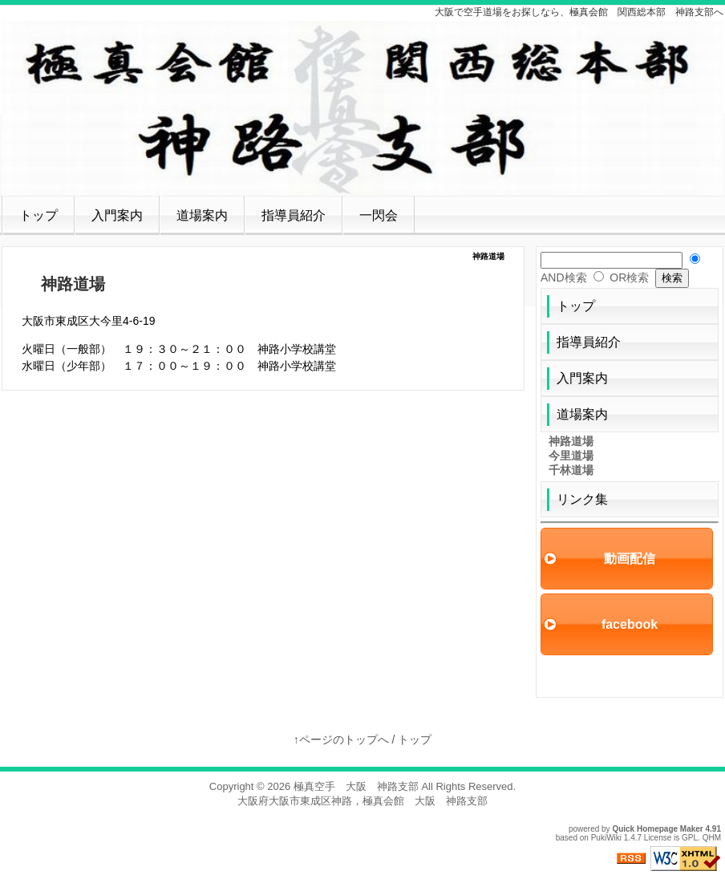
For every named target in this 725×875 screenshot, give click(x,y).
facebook (629, 624)
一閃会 (378, 215)
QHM (712, 837)
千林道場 (571, 470)
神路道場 (571, 441)
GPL (690, 837)
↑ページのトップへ (341, 739)
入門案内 (117, 215)
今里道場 (571, 455)
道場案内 (202, 215)
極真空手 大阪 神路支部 (356, 786)
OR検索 (629, 277)
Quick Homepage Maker (657, 828)
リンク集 (582, 499)
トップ (38, 215)
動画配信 (629, 558)
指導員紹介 (293, 215)
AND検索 (564, 277)
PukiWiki (606, 837)
